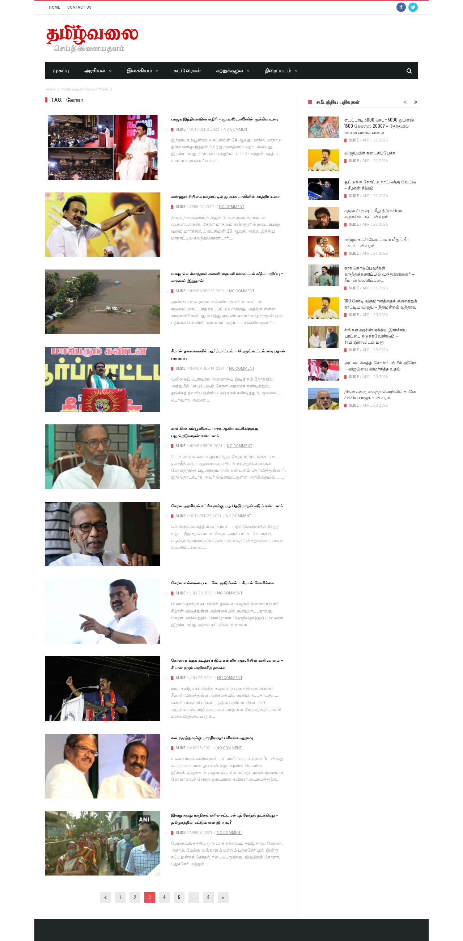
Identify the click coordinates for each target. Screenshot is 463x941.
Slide (180, 129)
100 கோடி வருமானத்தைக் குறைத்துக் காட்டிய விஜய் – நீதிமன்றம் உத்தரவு (380, 303)
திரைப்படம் (278, 70)
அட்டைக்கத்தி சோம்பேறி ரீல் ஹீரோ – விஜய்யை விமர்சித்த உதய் (380, 365)
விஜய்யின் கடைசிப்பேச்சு (369, 152)
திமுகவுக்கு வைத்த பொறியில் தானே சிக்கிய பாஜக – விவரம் (380, 394)
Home (54, 7)
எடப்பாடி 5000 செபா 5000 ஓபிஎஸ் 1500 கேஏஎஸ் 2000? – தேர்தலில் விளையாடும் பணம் (379, 125)
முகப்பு (61, 70)
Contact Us (79, 7)
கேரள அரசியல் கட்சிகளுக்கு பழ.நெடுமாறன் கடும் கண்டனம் (227, 505)
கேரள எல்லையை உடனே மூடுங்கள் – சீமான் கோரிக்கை (222, 582)
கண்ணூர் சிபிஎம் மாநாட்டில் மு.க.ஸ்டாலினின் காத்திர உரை (225, 196)
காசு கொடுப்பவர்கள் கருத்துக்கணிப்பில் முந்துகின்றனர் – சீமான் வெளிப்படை (379, 273)
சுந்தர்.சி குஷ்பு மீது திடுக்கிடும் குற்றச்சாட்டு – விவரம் (374, 213)
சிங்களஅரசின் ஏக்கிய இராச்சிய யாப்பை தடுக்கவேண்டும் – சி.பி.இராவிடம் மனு (375, 335)
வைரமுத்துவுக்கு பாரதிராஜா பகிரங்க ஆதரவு (212, 737)
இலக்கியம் (139, 70)
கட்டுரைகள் (187, 70)
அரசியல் (94, 70)
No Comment (236, 129)
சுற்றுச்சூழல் (229, 70)
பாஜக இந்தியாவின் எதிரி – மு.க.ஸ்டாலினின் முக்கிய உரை (225, 119)
